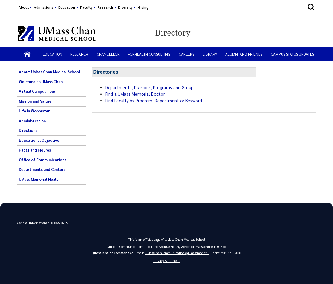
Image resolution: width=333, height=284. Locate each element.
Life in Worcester (34, 111)
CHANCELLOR (108, 54)
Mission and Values (35, 101)
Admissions (43, 7)
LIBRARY (210, 54)
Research (105, 7)
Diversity (125, 7)
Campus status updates (292, 54)
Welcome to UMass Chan (41, 81)
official (148, 239)
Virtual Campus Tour (37, 91)
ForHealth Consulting (149, 54)
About (24, 7)
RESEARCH (79, 54)
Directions (28, 130)
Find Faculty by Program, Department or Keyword (153, 100)
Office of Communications (42, 160)
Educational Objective (39, 140)
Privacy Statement (166, 260)
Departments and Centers (42, 169)
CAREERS (186, 54)
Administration (32, 120)
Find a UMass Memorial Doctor (135, 94)
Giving (143, 7)
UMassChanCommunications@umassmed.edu (177, 253)
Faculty (86, 7)
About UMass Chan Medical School (49, 72)
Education (66, 7)
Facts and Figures (35, 150)
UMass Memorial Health (40, 179)
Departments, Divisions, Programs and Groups (150, 87)
